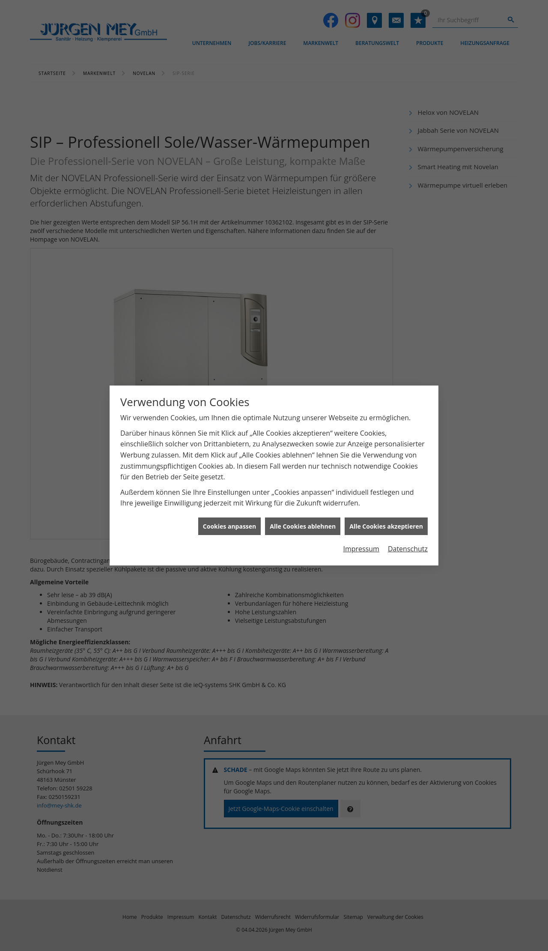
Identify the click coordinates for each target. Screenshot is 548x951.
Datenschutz (408, 548)
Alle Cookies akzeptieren (386, 526)
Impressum (361, 548)
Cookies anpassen (229, 526)
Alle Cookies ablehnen (303, 526)
